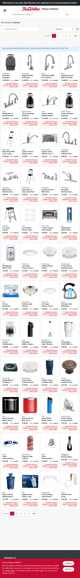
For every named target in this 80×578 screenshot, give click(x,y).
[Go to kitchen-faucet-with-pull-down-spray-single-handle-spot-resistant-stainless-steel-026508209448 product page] (69, 71)
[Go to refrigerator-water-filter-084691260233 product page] (10, 261)
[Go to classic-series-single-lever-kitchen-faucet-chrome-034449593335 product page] (30, 147)
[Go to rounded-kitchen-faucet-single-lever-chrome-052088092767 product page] (69, 185)
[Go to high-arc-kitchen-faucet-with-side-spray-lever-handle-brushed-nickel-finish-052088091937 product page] (69, 147)
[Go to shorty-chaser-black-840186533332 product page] (10, 414)
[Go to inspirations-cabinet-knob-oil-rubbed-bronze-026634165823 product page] (69, 375)
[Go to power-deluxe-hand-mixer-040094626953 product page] (69, 414)
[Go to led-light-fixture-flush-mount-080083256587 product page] (49, 299)
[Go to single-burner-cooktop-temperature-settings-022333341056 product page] (10, 375)
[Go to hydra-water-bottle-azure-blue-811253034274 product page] (49, 414)
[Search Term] (40, 14)
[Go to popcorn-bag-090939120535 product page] (30, 452)
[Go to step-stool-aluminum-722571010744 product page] (30, 185)
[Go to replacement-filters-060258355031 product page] (30, 490)
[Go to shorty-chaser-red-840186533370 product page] (30, 414)
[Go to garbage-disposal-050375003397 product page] (30, 109)
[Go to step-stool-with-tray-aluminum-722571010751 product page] (10, 147)
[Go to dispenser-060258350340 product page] (10, 299)
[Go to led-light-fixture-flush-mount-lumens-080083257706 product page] (30, 261)
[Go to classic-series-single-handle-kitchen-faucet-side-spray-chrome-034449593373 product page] (49, 109)
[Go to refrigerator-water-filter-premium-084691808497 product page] (69, 223)
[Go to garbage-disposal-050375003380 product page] (69, 109)
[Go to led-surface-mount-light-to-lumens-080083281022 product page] (30, 223)
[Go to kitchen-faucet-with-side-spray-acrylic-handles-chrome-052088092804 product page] (49, 185)
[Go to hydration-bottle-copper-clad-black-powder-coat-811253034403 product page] (30, 337)
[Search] (67, 14)
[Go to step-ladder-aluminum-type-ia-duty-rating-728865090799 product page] (10, 223)
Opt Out (68, 569)
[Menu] (4, 10)
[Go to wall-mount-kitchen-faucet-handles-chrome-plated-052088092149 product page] (10, 185)
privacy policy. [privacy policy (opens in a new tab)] (10, 571)
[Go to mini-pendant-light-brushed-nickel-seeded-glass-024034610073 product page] (49, 337)
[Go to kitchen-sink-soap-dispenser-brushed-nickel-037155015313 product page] (69, 490)
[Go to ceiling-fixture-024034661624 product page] (49, 261)
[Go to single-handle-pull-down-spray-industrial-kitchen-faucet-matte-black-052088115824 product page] (30, 71)
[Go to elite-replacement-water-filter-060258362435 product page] (10, 490)
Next (75, 36)
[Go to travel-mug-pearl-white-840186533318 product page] (69, 337)
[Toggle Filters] (77, 29)
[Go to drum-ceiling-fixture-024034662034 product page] (30, 375)
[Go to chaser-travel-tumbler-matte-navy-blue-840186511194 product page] (49, 375)
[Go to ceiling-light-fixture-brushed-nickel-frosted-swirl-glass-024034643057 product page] (30, 299)
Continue (68, 563)
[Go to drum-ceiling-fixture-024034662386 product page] (69, 261)
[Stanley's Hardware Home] (31, 9)
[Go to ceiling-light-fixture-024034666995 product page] (49, 490)
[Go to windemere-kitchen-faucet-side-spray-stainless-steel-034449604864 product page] (10, 109)
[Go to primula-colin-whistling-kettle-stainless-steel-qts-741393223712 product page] (69, 299)
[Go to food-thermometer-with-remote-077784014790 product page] (10, 452)
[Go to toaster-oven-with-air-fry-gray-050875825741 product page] (49, 147)
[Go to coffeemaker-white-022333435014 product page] (10, 337)
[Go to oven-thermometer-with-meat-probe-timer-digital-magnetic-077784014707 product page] (49, 452)
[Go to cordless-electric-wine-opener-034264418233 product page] (69, 452)
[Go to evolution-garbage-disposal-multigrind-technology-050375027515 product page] (10, 71)
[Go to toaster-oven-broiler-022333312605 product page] (49, 223)
